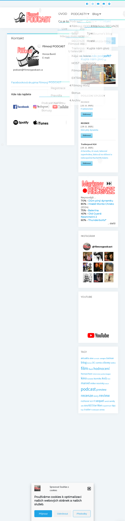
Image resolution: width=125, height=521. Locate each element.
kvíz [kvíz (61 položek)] (104, 378)
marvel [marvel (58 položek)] (85, 383)
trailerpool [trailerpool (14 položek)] (95, 410)
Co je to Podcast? (70, 21)
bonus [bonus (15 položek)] (89, 363)
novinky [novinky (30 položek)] (100, 383)
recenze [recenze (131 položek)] (87, 395)
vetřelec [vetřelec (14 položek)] (102, 410)
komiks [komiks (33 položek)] (97, 378)
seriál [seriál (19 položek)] (107, 401)
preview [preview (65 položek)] (101, 389)
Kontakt (105, 21)
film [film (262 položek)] (84, 368)
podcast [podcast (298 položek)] (88, 389)
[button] (89, 488)
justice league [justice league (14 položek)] (106, 374)
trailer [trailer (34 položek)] (87, 409)
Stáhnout (87, 114)
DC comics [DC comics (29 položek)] (97, 362)
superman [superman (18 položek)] (107, 406)
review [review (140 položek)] (104, 395)
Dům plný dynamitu (89, 130)
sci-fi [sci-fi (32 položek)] (92, 400)
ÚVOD (62, 14)
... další (112, 223)
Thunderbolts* (97, 220)
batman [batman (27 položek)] (110, 358)
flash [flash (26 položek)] (91, 369)
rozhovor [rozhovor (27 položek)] (85, 401)
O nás (90, 21)
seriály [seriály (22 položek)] (112, 401)
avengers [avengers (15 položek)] (103, 358)
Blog (95, 14)
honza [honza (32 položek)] (84, 373)
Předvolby (82, 513)
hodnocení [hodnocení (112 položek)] (101, 368)
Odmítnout (62, 513)
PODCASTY (79, 14)
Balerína (93, 210)
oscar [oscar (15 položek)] (107, 383)
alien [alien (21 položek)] (92, 358)
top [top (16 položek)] (82, 410)
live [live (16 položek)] (108, 379)
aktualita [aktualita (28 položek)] (85, 358)
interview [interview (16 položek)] (96, 374)
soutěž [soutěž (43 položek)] (88, 405)
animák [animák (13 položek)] (96, 359)
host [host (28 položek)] (90, 373)
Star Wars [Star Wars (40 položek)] (97, 405)
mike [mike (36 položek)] (93, 383)
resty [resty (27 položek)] (96, 395)
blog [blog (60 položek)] (84, 362)
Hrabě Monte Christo (101, 203)
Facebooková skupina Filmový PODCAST (36, 82)
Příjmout (43, 513)
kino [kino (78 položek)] (84, 378)
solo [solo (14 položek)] (82, 406)
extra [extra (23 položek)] (113, 362)
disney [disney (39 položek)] (106, 362)
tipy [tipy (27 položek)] (113, 405)
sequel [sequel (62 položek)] (100, 401)
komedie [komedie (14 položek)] (90, 379)
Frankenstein (87, 108)
